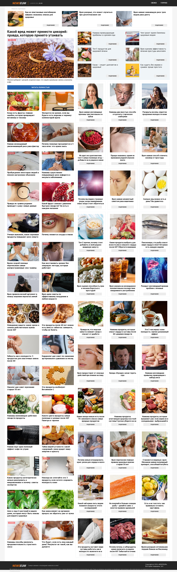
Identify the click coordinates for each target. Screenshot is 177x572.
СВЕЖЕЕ (154, 3)
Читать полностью (40, 87)
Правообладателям (15, 571)
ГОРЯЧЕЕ (164, 3)
